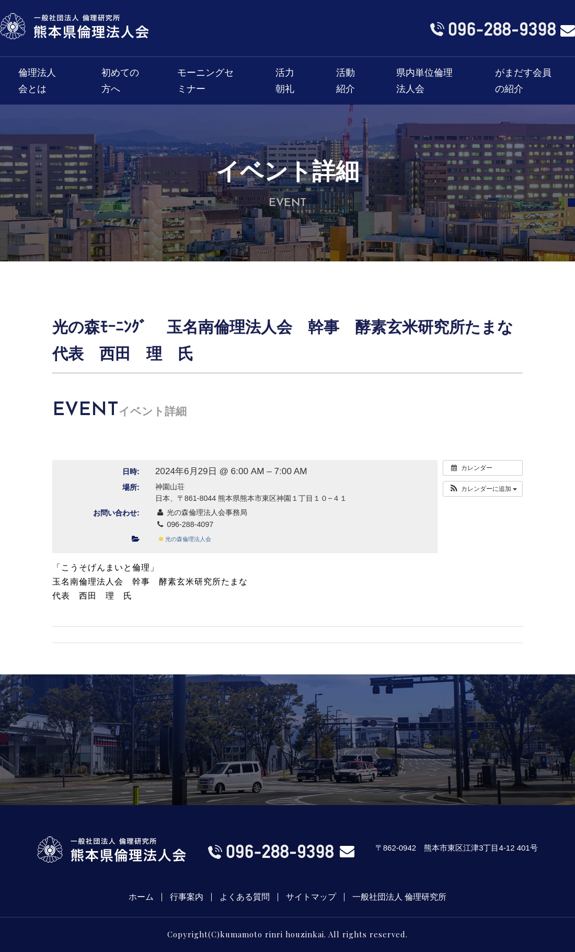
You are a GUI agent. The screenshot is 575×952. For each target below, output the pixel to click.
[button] (482, 488)
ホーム (141, 897)
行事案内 (186, 897)
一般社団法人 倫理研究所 (399, 897)
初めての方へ (120, 80)
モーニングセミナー (205, 80)
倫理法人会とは (37, 80)
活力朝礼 (284, 80)
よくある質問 (245, 897)
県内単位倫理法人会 (424, 80)
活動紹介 (345, 80)
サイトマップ (311, 897)
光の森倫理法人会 (185, 539)
